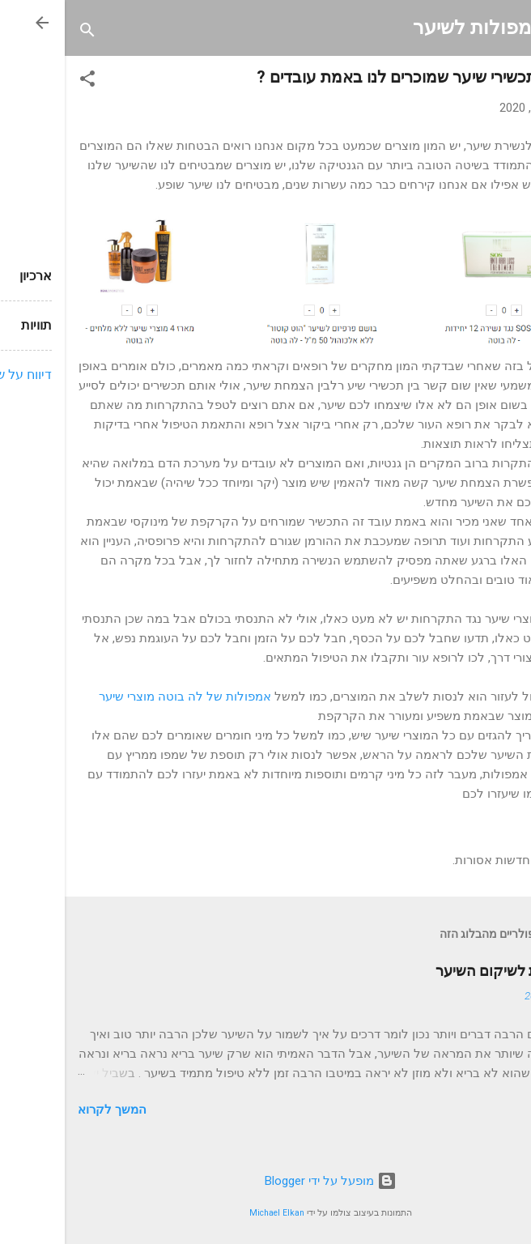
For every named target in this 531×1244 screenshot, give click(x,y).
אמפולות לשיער (413, 27)
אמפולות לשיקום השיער (444, 970)
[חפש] (22, 33)
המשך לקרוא (47, 1109)
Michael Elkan (212, 1213)
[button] (22, 81)
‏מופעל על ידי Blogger (266, 1181)
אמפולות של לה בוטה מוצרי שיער (120, 696)
